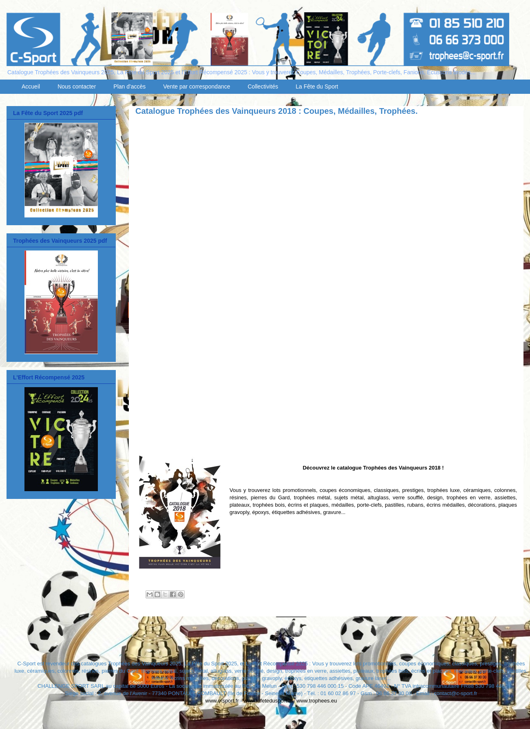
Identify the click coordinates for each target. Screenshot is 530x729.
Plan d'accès (129, 86)
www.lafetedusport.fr (267, 701)
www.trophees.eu (316, 701)
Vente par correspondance (196, 86)
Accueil (31, 86)
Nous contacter (76, 86)
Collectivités (263, 86)
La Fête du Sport (317, 86)
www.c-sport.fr (222, 701)
